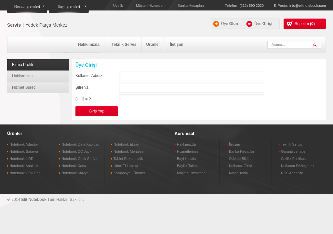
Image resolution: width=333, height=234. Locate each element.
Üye (229, 23)
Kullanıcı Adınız (88, 75)
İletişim (176, 44)
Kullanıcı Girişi (240, 166)
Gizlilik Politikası (294, 159)
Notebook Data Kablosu (80, 144)
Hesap (27, 6)
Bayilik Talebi (187, 166)
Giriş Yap (96, 111)
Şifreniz (81, 87)
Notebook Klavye (74, 173)
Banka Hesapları (191, 5)
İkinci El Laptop (125, 166)
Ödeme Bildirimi (241, 159)
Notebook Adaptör (23, 144)
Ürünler (153, 44)
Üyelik (118, 5)
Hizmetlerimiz (187, 151)
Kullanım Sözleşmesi (297, 166)
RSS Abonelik (292, 173)
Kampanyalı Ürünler (129, 173)
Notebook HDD (21, 159)
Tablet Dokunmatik (128, 159)
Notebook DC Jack (76, 151)
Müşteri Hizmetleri (150, 5)
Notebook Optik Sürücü (80, 159)
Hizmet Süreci (24, 87)
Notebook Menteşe (128, 151)
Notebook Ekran (126, 144)
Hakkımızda (89, 44)
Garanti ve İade (293, 151)
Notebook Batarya (23, 151)
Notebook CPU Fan (24, 173)
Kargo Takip (238, 173)
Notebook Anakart (23, 166)
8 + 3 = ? (83, 99)
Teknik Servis (124, 44)
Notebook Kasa (73, 166)
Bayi (69, 6)
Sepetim (305, 23)
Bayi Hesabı (186, 159)
